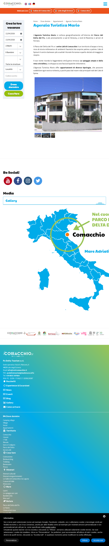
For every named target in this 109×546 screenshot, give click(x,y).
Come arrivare (13, 406)
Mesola (5, 442)
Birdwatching (8, 459)
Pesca (5, 467)
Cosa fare (13, 93)
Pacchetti (11, 381)
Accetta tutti (98, 540)
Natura (9, 501)
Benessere (7, 464)
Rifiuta (84, 540)
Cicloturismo (7, 457)
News (8, 389)
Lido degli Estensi (64, 11)
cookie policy (50, 527)
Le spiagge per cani (10, 493)
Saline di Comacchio (40, 11)
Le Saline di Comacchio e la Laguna (16, 479)
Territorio (11, 430)
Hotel (5, 425)
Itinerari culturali (9, 474)
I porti (5, 490)
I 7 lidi (5, 440)
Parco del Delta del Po (11, 505)
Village (5, 423)
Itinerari (10, 469)
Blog (8, 398)
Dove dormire (14, 86)
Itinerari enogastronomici (12, 476)
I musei (5, 437)
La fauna (6, 508)
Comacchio (84, 11)
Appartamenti (8, 428)
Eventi (9, 394)
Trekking (6, 462)
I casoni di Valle (8, 481)
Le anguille (7, 513)
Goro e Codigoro (9, 445)
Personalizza (11, 540)
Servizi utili (7, 450)
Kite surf (6, 498)
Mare (8, 486)
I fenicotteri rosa (9, 510)
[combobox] (13, 46)
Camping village (9, 420)
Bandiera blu (7, 496)
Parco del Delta (8, 447)
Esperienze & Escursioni (17, 385)
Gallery (9, 402)
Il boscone (7, 484)
